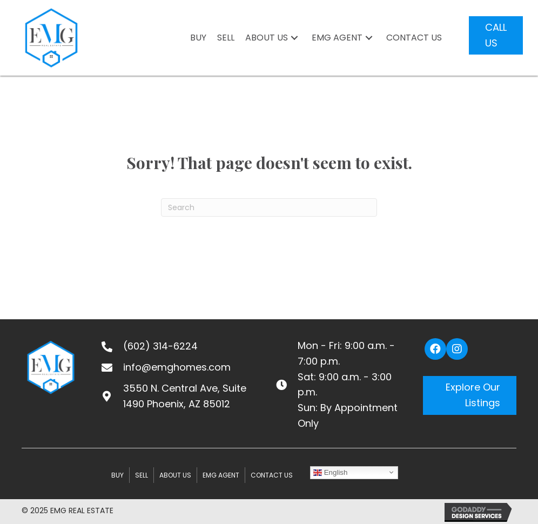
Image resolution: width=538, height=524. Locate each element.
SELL (141, 475)
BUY (117, 475)
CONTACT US (272, 475)
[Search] (269, 207)
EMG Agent (221, 475)
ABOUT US (175, 475)
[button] (294, 38)
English (330, 472)
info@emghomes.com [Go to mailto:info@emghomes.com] (177, 367)
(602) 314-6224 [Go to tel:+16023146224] (160, 346)
